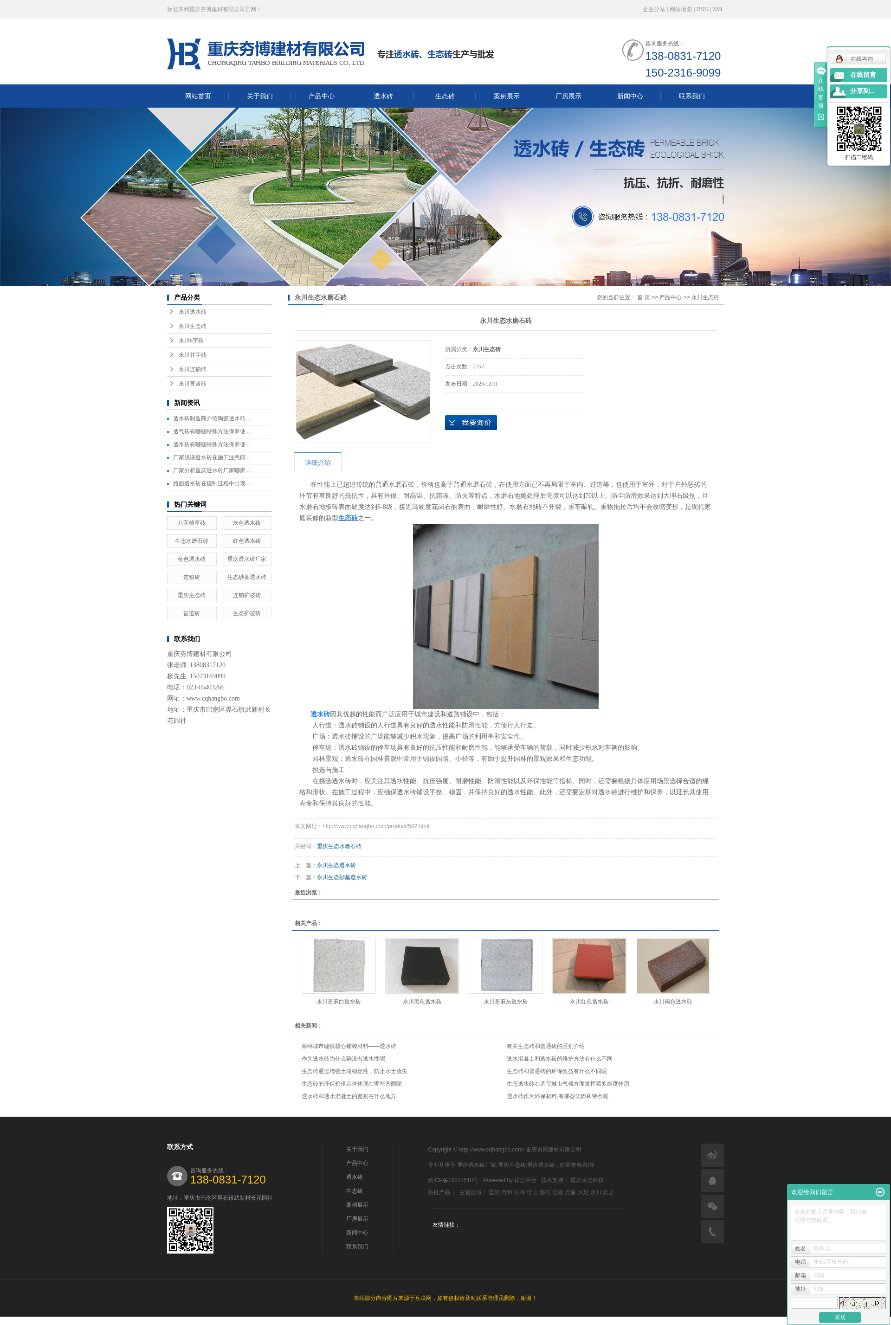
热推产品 (439, 1192)
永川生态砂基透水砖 (342, 877)
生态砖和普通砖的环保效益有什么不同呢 (557, 1071)
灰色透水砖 (247, 523)
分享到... (862, 91)
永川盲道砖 (193, 383)
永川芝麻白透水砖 (338, 1001)
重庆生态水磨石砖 (339, 846)
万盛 (570, 1192)
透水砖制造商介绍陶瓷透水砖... (211, 418)
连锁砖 (191, 577)
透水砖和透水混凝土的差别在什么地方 (349, 1096)
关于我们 (260, 96)
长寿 (519, 1192)
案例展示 (507, 96)
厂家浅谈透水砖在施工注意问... (211, 457)
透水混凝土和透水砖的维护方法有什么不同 (560, 1058)
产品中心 (322, 96)
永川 (595, 1192)
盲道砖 (191, 613)
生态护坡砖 (247, 613)
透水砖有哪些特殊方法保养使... (211, 444)
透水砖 (383, 96)
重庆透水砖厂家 (246, 559)
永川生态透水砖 (336, 865)
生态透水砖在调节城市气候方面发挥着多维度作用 (568, 1084)
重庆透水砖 (541, 1165)
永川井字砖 (193, 355)
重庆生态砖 (192, 595)
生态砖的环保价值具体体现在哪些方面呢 (352, 1084)
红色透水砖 (247, 541)
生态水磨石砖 (191, 541)
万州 (506, 1192)
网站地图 (681, 9)
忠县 (608, 1192)
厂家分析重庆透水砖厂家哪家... (211, 470)
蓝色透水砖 (192, 559)
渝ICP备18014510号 (453, 1180)
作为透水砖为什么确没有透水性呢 (343, 1058)
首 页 (643, 297)
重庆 (494, 1192)
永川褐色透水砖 (672, 1001)
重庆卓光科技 (587, 1180)
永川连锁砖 (193, 369)
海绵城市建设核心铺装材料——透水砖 (349, 1046)
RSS (702, 9)
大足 (583, 1192)
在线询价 (471, 422)
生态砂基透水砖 (246, 577)
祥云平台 (525, 1180)
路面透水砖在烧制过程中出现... (211, 483)
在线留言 (863, 74)
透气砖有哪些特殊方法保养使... (211, 431)
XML (718, 9)
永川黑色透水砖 (422, 1001)
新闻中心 (630, 96)
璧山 (532, 1192)
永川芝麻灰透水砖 (506, 1001)
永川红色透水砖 (589, 1001)
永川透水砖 (193, 312)
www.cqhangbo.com (213, 698)
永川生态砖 (193, 326)
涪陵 (557, 1192)
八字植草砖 (192, 523)
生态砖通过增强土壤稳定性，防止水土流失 (354, 1071)
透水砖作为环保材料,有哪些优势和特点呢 (557, 1096)
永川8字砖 (191, 340)
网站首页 (198, 96)
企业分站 (654, 9)
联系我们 (692, 96)
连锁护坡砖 (247, 595)
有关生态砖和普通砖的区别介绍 (546, 1046)
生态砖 (445, 96)
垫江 (545, 1192)
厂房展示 (568, 96)
